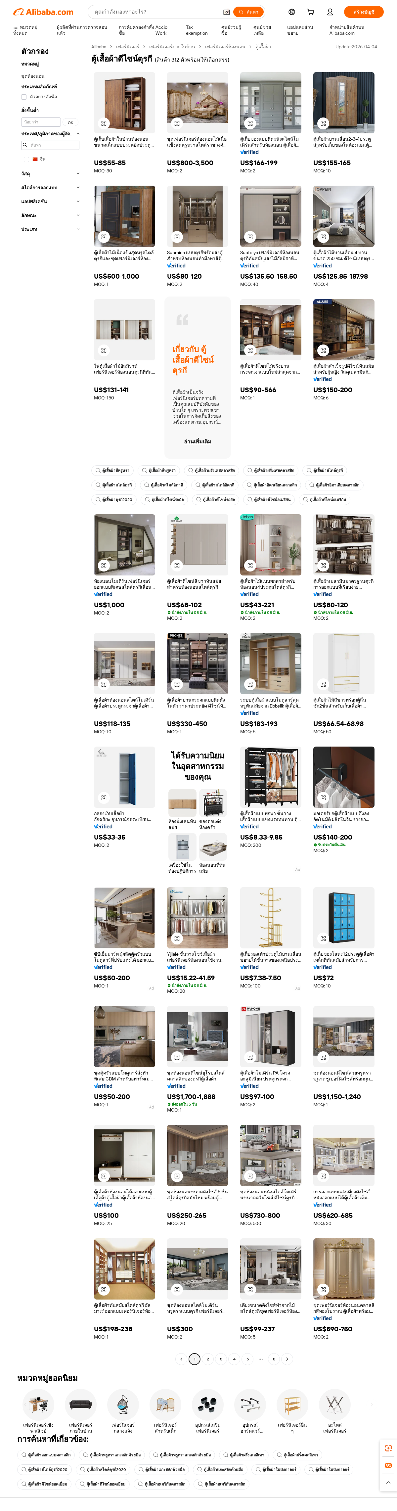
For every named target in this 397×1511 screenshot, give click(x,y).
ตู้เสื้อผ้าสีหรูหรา (112, 470)
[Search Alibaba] (156, 12)
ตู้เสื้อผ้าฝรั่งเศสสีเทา (243, 1455)
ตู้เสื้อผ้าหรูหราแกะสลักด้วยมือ (112, 1455)
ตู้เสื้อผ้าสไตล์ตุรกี (325, 470)
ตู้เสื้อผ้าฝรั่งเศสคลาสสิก (211, 470)
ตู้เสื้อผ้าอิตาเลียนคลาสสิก (272, 485)
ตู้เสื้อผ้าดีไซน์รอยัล (164, 499)
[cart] (312, 13)
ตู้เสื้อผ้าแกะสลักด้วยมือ (162, 1469)
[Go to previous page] (181, 1359)
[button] (227, 12)
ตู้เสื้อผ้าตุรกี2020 (114, 499)
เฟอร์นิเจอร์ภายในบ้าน (172, 46)
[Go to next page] (287, 1359)
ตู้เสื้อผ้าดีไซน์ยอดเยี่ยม (44, 1484)
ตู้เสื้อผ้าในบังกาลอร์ (276, 1469)
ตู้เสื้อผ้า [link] (263, 46)
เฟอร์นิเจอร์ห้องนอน (225, 46)
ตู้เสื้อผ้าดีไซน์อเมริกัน (268, 499)
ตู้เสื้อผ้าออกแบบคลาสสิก (46, 1455)
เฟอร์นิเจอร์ (127, 46)
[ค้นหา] (248, 12)
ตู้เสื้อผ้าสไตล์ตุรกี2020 (44, 1469)
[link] (388, 1448)
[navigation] (50, 704)
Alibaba (98, 46)
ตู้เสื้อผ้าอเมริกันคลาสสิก (161, 1484)
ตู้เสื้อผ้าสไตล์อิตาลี (163, 485)
